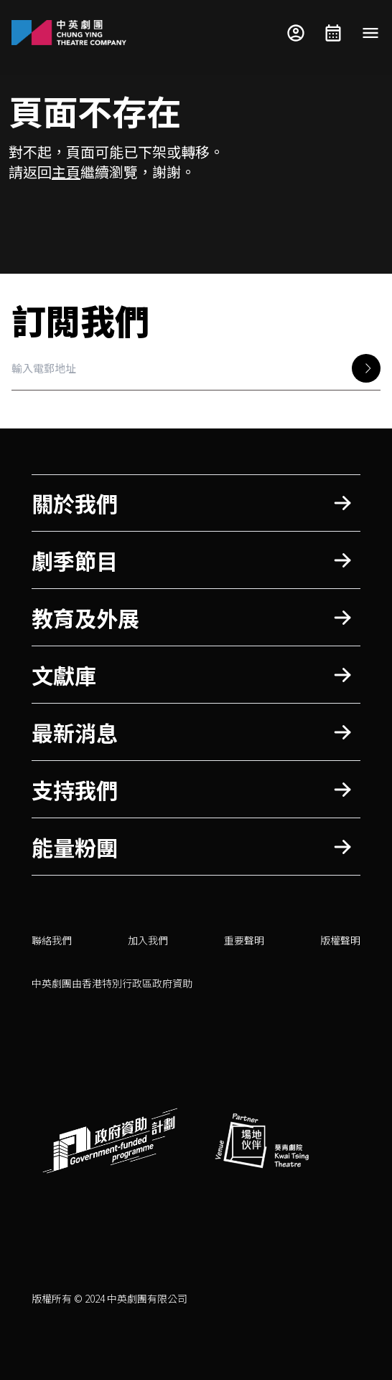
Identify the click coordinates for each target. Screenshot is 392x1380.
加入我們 (148, 940)
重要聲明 (244, 940)
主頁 (66, 171)
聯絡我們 (52, 940)
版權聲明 (340, 940)
